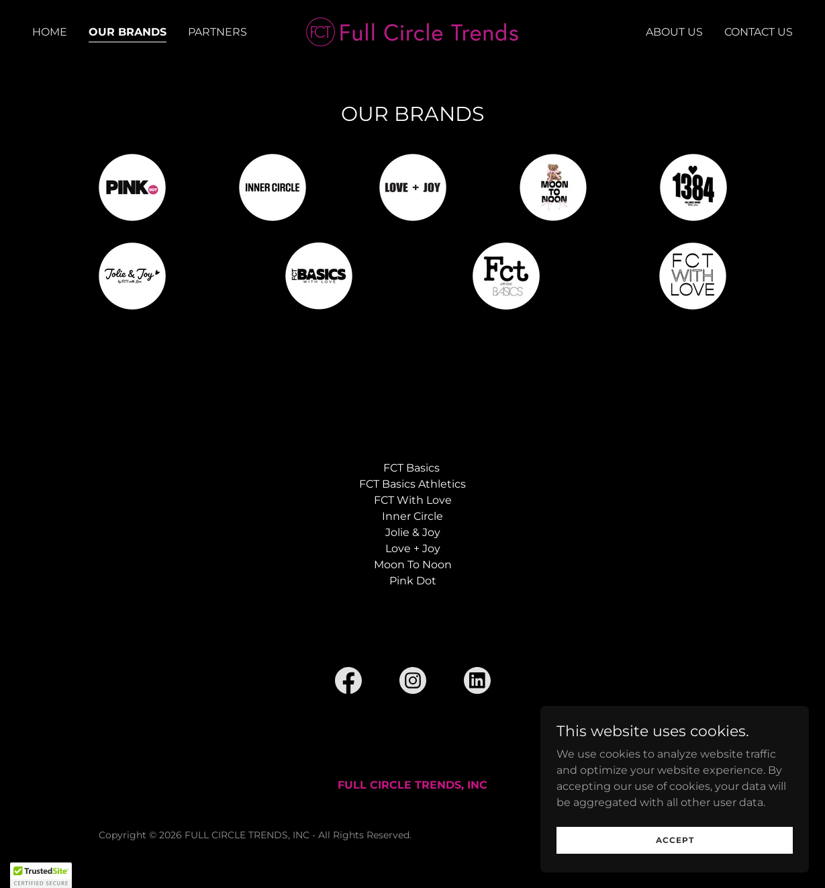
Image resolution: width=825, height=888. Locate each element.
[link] (412, 31)
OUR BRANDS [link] (127, 32)
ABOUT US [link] (674, 32)
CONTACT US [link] (758, 32)
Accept (675, 867)
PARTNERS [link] (217, 32)
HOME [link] (49, 32)
